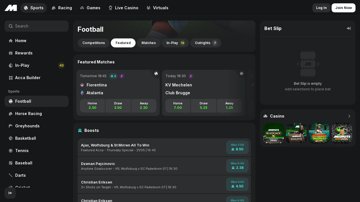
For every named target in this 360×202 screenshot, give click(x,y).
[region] (36, 101)
